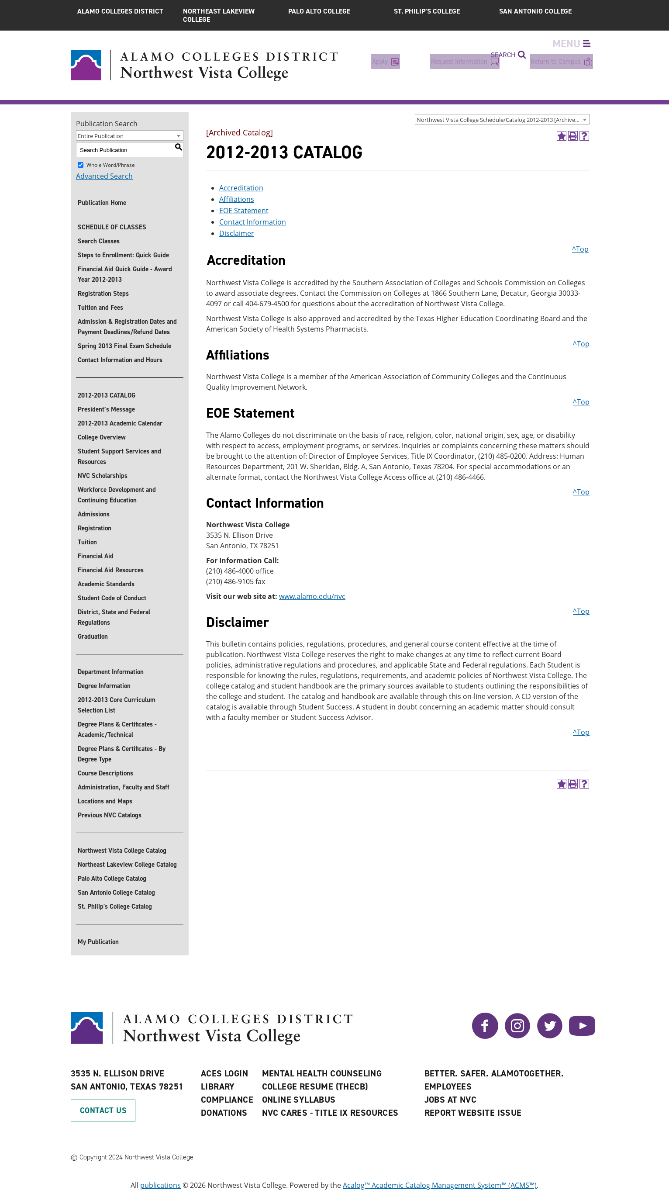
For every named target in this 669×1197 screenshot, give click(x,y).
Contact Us (103, 1110)
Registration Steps (103, 293)
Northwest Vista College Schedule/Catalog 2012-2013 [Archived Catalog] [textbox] (503, 120)
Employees (448, 1086)
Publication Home (102, 202)
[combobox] (502, 119)
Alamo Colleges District (120, 11)
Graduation (93, 636)
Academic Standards (106, 584)
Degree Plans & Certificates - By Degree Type (122, 754)
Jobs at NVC (450, 1099)
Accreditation (241, 188)
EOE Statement (244, 210)
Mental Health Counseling (322, 1073)
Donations (224, 1112)
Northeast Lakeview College (219, 15)
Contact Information (252, 222)
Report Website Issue (473, 1112)
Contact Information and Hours (120, 360)
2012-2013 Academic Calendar (120, 423)
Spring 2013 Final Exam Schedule (124, 346)
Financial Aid (96, 556)
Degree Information (104, 686)
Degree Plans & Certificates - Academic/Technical (117, 729)
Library (218, 1086)
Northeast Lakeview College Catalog (127, 864)
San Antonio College (535, 11)
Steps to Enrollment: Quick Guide (123, 255)
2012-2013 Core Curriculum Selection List (116, 705)
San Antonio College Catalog (116, 892)
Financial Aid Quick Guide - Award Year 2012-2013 (125, 274)
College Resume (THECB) (315, 1086)
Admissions (94, 514)
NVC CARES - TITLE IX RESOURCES (330, 1112)
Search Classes (99, 241)
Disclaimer (236, 233)
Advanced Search (104, 176)
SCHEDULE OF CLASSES (112, 227)
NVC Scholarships (103, 475)
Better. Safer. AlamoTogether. (494, 1073)
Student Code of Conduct (112, 598)
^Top (580, 249)
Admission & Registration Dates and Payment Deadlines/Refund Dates (127, 326)
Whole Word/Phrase (110, 165)
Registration (94, 528)
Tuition (87, 542)
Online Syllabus (299, 1099)
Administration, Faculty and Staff (123, 787)
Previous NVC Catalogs (109, 815)
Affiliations (236, 199)
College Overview (102, 437)
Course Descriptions (105, 773)
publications (160, 1185)
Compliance (227, 1099)
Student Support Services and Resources (119, 456)
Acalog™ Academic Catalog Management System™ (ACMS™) (440, 1185)
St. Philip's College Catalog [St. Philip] (115, 906)
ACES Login (224, 1073)
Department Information (111, 672)
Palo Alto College (319, 11)
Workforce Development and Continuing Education (117, 495)
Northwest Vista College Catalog (122, 850)
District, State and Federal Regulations (114, 617)
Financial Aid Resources (111, 570)
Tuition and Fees (100, 307)
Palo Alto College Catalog (112, 878)
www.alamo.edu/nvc (312, 596)
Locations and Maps (105, 801)
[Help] (584, 136)
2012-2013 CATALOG (106, 395)
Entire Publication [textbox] (101, 136)
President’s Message (106, 409)
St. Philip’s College (427, 11)
